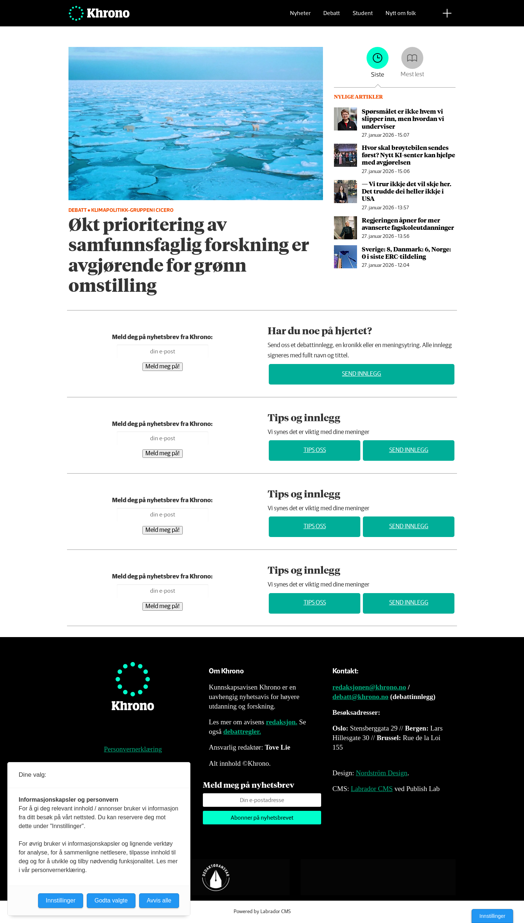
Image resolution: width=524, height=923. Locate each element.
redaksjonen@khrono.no (369, 687)
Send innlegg (361, 374)
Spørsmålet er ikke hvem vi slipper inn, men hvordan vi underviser (403, 118)
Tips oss (315, 450)
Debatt (331, 16)
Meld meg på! (162, 367)
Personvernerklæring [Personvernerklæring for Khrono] (133, 749)
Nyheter (300, 16)
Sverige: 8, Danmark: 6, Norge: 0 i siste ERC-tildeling (406, 252)
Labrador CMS (372, 789)
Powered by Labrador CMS (262, 911)
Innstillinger (492, 916)
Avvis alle (159, 900)
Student (363, 16)
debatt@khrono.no (360, 696)
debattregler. (242, 731)
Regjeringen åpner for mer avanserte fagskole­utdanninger (408, 224)
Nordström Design (382, 773)
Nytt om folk (401, 16)
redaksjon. (281, 722)
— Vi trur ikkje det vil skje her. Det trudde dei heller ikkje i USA (406, 191)
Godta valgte (111, 900)
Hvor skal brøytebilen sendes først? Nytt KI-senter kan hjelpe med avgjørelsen (408, 155)
